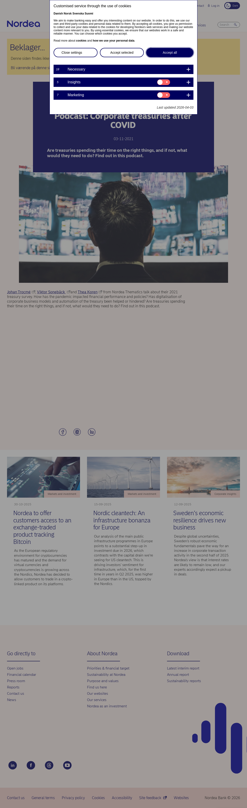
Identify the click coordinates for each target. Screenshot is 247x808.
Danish (58, 13)
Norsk (68, 13)
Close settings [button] (72, 52)
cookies (81, 40)
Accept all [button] (170, 52)
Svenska (78, 13)
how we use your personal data (113, 40)
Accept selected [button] (122, 52)
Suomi (89, 13)
